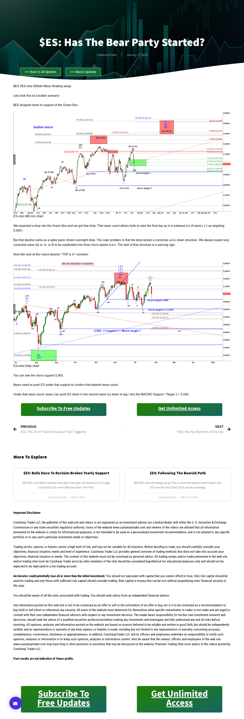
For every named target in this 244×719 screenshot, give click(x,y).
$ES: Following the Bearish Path (178, 472)
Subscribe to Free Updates (63, 408)
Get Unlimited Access (179, 408)
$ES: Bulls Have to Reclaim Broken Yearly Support (66, 472)
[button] (15, 703)
